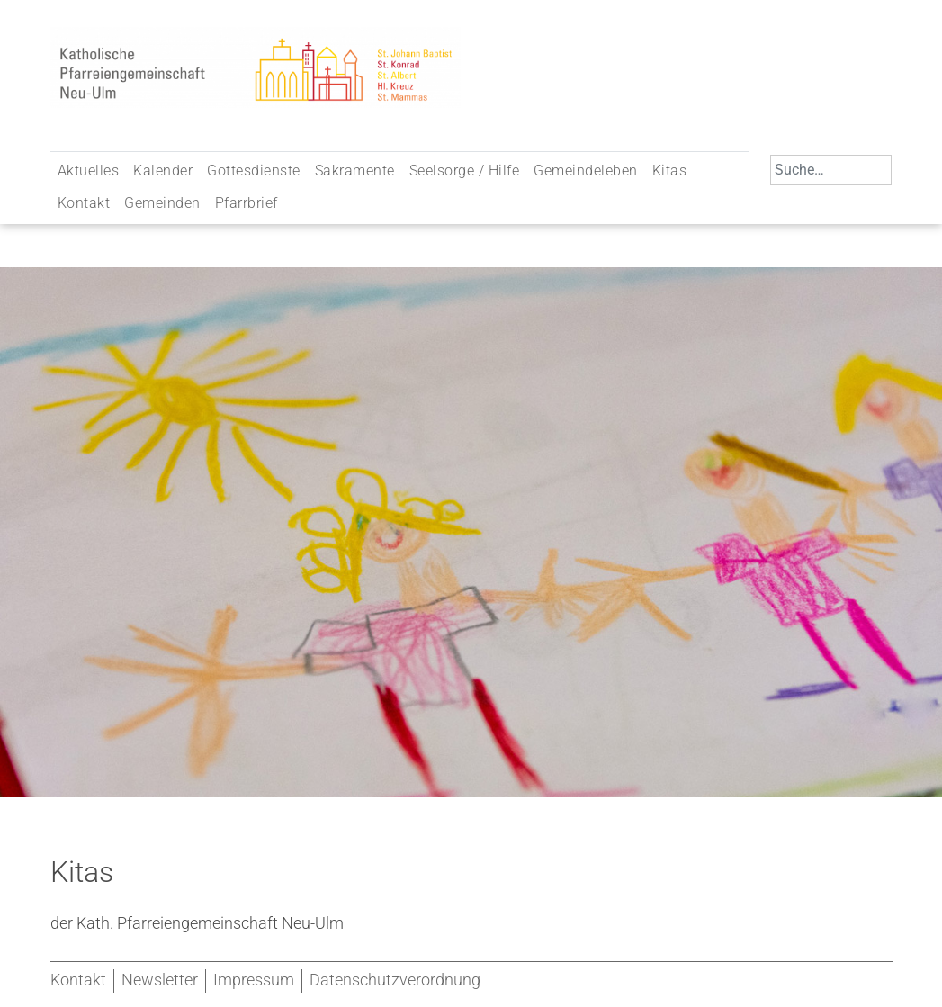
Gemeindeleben (586, 170)
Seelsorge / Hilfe (464, 170)
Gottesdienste (254, 170)
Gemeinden (162, 202)
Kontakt (84, 202)
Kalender (163, 170)
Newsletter (159, 980)
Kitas (669, 170)
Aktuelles (89, 170)
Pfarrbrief (246, 202)
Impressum (253, 980)
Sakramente (355, 170)
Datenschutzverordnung (395, 980)
